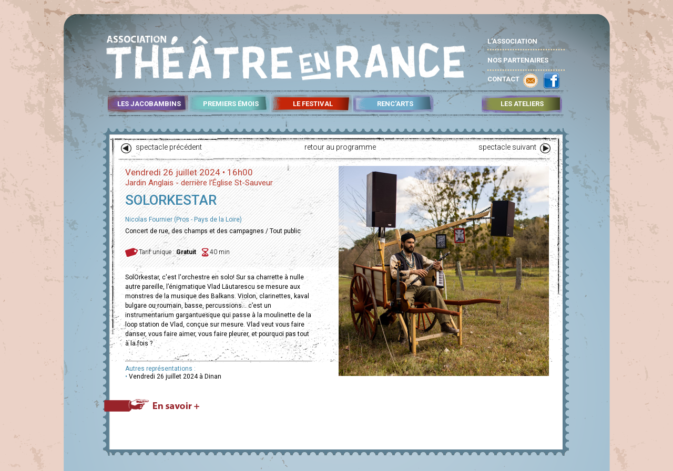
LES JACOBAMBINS (149, 104)
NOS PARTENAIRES (517, 60)
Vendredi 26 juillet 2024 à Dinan (175, 376)
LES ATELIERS (522, 104)
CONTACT (503, 79)
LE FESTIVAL (313, 104)
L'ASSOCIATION (512, 41)
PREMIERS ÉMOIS (231, 104)
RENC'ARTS (395, 104)
